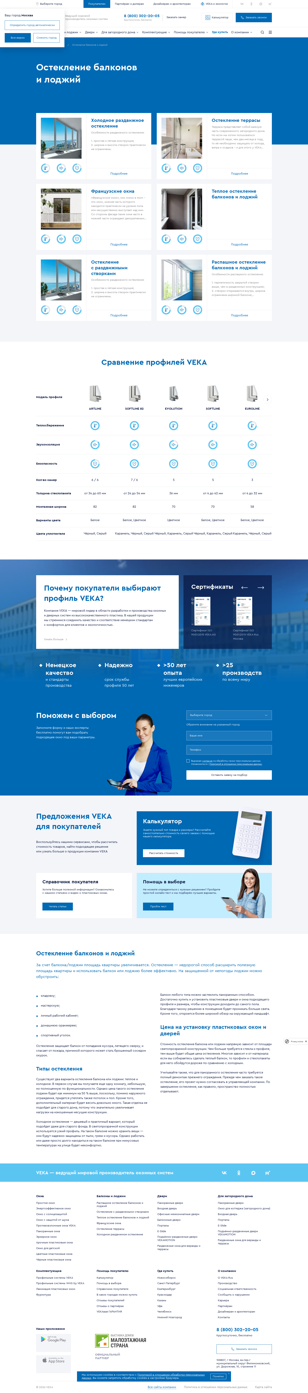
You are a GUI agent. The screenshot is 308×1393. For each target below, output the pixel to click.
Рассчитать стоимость (163, 853)
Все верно (52, 37)
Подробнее (118, 173)
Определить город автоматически (66, 25)
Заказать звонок (254, 17)
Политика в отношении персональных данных (218, 1385)
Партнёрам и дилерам (129, 4)
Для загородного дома (120, 32)
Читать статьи (57, 906)
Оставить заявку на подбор (229, 775)
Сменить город (80, 37)
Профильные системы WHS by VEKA (60, 1283)
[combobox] (190, 715)
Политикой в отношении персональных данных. (235, 764)
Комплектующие (156, 32)
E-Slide (161, 1231)
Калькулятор (216, 17)
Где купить (220, 32)
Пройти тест (158, 906)
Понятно (218, 1376)
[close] (306, 1041)
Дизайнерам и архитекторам (172, 4)
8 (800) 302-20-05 (142, 16)
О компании (242, 32)
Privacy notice (297, 1041)
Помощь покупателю (191, 32)
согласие (207, 761)
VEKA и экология (217, 4)
